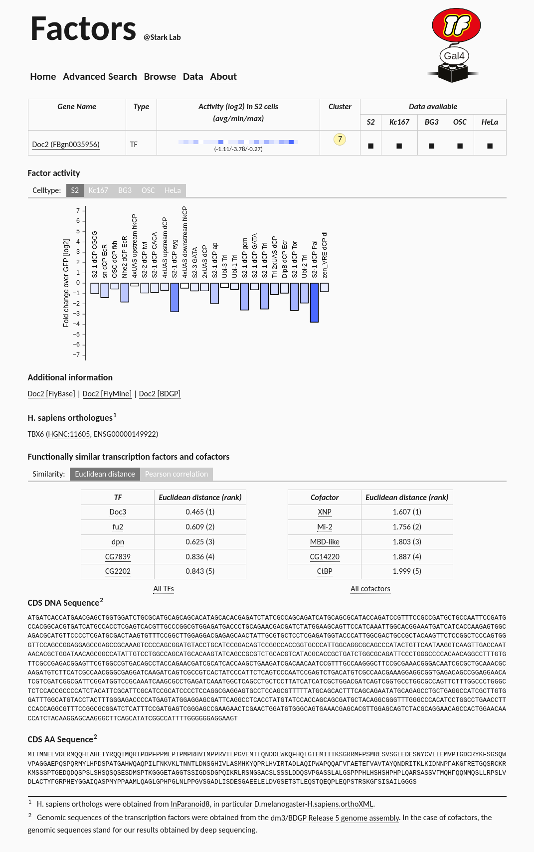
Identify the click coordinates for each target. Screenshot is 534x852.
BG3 (125, 190)
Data (193, 76)
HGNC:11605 (69, 434)
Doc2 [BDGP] (160, 393)
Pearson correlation (176, 474)
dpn (118, 541)
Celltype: (47, 190)
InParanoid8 (190, 804)
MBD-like (325, 541)
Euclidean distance (105, 474)
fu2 (118, 526)
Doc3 (118, 511)
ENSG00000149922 (125, 434)
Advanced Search (100, 76)
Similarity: (49, 474)
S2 (75, 190)
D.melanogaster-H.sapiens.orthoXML (313, 804)
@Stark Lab (161, 37)
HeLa (173, 190)
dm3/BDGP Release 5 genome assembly (335, 818)
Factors (83, 27)
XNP (325, 511)
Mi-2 (324, 526)
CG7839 (118, 556)
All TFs (163, 588)
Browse (160, 76)
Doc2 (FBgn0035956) (66, 144)
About (223, 76)
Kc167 (98, 190)
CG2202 (118, 571)
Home (43, 76)
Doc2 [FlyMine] (107, 393)
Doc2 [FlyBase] (51, 393)
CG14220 (325, 556)
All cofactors (370, 588)
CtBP (325, 571)
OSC (148, 190)
